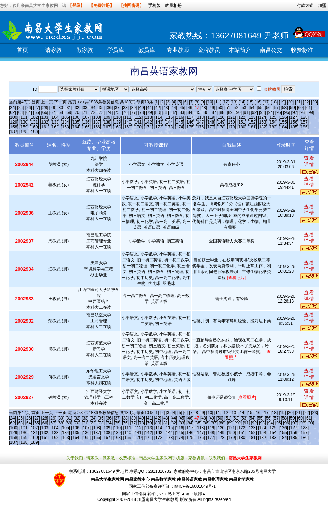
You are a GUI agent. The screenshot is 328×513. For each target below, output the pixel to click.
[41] (149, 107)
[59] (292, 107)
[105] (65, 117)
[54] (252, 107)
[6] (185, 102)
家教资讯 (196, 458)
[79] (149, 112)
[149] (221, 122)
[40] (141, 107)
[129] (13, 122)
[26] (28, 107)
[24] (12, 107)
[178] (221, 127)
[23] (314, 102)
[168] (117, 127)
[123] (252, 117)
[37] (117, 107)
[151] (242, 122)
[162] (55, 127)
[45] (182, 107)
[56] (268, 107)
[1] (156, 102)
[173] (169, 127)
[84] (189, 112)
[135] (75, 122)
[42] (157, 107)
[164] (75, 127)
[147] (200, 122)
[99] (310, 112)
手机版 (154, 5)
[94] (270, 112)
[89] (230, 112)
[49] (211, 107)
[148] (210, 122)
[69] (69, 112)
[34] (93, 107)
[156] (293, 122)
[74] (109, 112)
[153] (262, 122)
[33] (84, 107)
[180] (242, 127)
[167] (107, 127)
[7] (191, 102)
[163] (65, 127)
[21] (298, 102)
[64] (28, 112)
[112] (138, 117)
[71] (84, 112)
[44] (173, 107)
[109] (107, 117)
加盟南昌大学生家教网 (158, 499)
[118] (200, 117)
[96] (286, 112)
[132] (44, 122)
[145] (179, 122)
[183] (273, 127)
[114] (159, 117)
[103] (44, 117)
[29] (52, 107)
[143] (159, 122)
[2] (162, 102)
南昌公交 (271, 50)
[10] (209, 102)
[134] (65, 122)
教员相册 (173, 5)
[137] (96, 122)
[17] (266, 102)
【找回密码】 (131, 5)
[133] (55, 122)
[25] (20, 107)
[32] (77, 107)
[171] (148, 127)
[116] (179, 117)
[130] (24, 122)
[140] (128, 122)
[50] (219, 107)
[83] (182, 112)
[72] (93, 112)
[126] (283, 117)
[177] (210, 127)
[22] (306, 102)
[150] (231, 122)
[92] (254, 112)
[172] (159, 127)
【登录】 (76, 5)
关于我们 (74, 458)
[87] (214, 112)
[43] (165, 107)
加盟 (322, 5)
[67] (52, 112)
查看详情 (309, 161)
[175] (190, 127)
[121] (231, 117)
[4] (174, 102)
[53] (244, 107)
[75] (117, 112)
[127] (293, 117)
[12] (225, 102)
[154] (273, 122)
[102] (34, 117)
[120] (221, 117)
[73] (101, 112)
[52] (235, 107)
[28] (44, 107)
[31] (69, 107)
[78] (141, 112)
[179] (231, 127)
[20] (290, 102)
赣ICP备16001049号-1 (195, 486)
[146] (190, 122)
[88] (222, 112)
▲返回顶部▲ (193, 493)
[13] (233, 102)
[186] (304, 127)
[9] (203, 102)
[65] (36, 112)
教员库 (146, 50)
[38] (125, 107)
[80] (157, 112)
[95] (278, 112)
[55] (260, 107)
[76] (125, 112)
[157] (304, 122)
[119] (210, 117)
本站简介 (240, 50)
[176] (200, 127)
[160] (34, 127)
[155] (283, 122)
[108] (96, 117)
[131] (34, 122)
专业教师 (178, 50)
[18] (274, 102)
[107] (86, 117)
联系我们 (217, 458)
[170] (138, 127)
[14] (242, 102)
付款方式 (305, 5)
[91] (246, 112)
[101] (24, 117)
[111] (128, 117)
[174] (179, 127)
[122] (242, 117)
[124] (262, 117)
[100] (13, 117)
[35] (101, 107)
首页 (22, 50)
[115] (169, 117)
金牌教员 (209, 50)
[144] (169, 122)
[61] (308, 107)
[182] (262, 127)
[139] (117, 122)
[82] (173, 112)
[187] (13, 131)
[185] (293, 127)
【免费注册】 (101, 5)
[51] (227, 107)
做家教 (84, 50)
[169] (128, 127)
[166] (96, 127)
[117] (190, 117)
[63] (20, 112)
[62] (12, 112)
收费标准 (302, 50)
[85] (197, 112)
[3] (168, 102)
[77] (133, 112)
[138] (107, 122)
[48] (203, 107)
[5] (179, 102)
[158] (13, 127)
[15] (250, 102)
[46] (189, 107)
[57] (276, 107)
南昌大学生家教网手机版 (161, 458)
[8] (197, 102)
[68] (60, 112)
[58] (284, 107)
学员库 (115, 50)
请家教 (53, 50)
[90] (238, 112)
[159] (24, 127)
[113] (148, 117)
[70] (77, 112)
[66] (44, 112)
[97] (294, 112)
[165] (86, 127)
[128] (304, 117)
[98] (302, 112)
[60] (300, 107)
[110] (117, 117)
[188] (24, 131)
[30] (60, 107)
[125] (273, 117)
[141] (138, 122)
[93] (262, 112)
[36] (109, 107)
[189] (34, 131)
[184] (283, 127)
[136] (86, 122)
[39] (133, 107)
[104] (55, 117)
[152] (252, 122)
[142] (148, 122)
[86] (206, 112)
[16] (258, 102)
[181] (252, 127)
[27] (36, 107)
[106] (75, 117)
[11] (217, 102)
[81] (165, 112)
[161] (44, 127)
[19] (282, 102)
